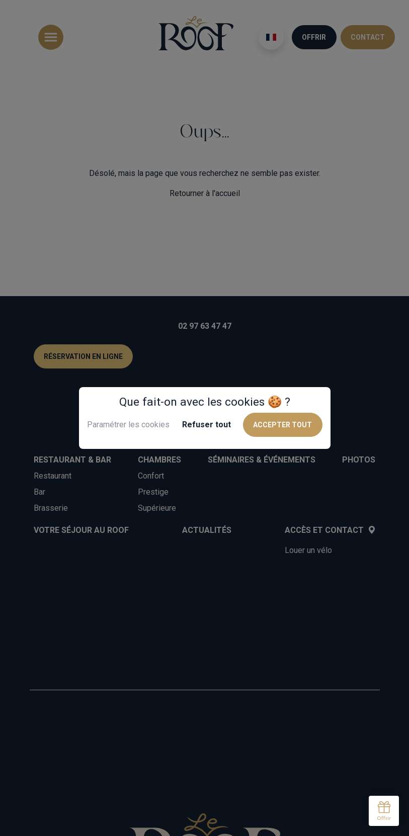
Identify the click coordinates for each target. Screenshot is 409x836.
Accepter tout (282, 425)
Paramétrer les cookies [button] (128, 424)
